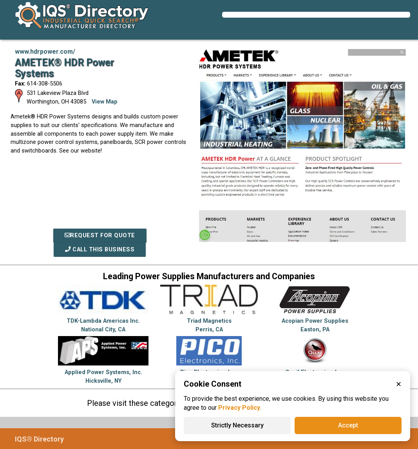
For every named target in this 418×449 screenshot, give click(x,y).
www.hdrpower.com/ (45, 51)
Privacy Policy (239, 407)
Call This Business (99, 249)
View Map (105, 101)
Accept (348, 425)
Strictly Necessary (237, 425)
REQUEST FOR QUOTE (100, 235)
